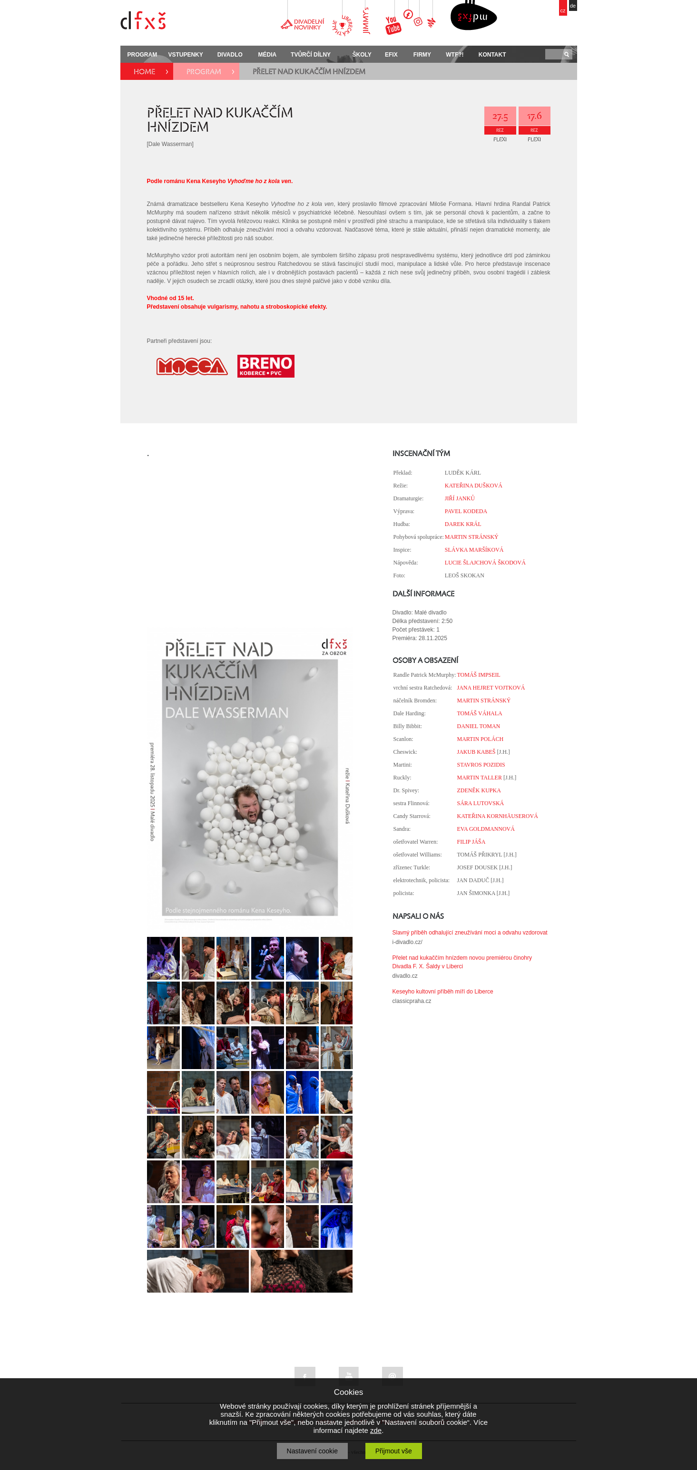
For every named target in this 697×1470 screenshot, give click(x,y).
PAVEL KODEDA (466, 511)
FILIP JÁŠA (471, 841)
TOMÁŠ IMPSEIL (478, 675)
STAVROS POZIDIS (481, 764)
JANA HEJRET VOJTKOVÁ (491, 687)
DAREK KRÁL (463, 524)
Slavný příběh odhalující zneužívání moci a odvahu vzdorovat (470, 932)
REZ (500, 130)
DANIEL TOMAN (478, 726)
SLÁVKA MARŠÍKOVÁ (474, 549)
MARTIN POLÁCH (480, 739)
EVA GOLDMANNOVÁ (485, 829)
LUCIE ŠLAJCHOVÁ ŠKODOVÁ (485, 562)
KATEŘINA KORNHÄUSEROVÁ (497, 816)
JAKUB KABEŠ (476, 752)
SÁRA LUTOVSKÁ (480, 803)
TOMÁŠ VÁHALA (479, 713)
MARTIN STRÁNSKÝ (472, 537)
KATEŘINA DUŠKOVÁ (473, 485)
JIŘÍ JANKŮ (460, 498)
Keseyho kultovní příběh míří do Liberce (443, 991)
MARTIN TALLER (479, 777)
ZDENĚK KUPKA (479, 790)
